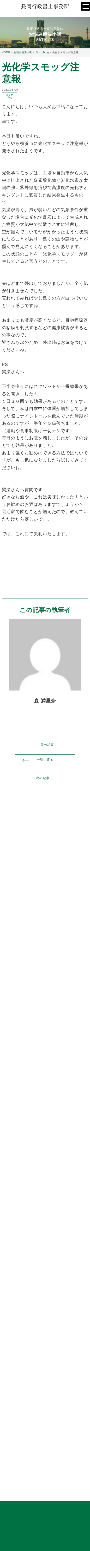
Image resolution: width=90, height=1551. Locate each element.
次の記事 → (45, 778)
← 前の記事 (45, 745)
